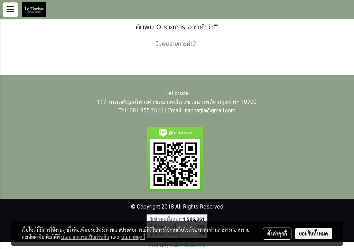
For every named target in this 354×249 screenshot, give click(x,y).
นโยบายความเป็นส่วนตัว (85, 237)
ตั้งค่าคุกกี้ (277, 233)
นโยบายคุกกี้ (133, 237)
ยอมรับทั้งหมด (313, 233)
